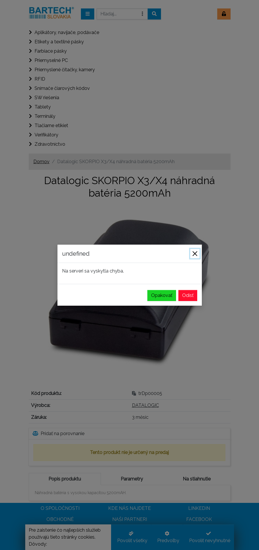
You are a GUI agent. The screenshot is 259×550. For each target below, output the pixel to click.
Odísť (187, 295)
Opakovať (161, 295)
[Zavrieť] (195, 253)
